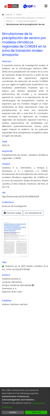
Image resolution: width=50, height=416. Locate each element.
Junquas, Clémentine (12, 282)
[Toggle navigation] (46, 6)
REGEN (18, 14)
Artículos (9, 21)
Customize (7, 407)
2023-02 (6, 145)
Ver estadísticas (33, 213)
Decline (12, 412)
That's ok (36, 412)
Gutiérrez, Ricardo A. (11, 278)
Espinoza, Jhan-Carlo (12, 291)
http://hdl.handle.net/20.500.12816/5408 (20, 196)
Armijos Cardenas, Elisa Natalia (18, 285)
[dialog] (25, 401)
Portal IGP (7, 14)
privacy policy (38, 403)
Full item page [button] (12, 213)
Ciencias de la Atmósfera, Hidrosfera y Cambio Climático (26, 18)
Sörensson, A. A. (9, 288)
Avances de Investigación (27, 21)
